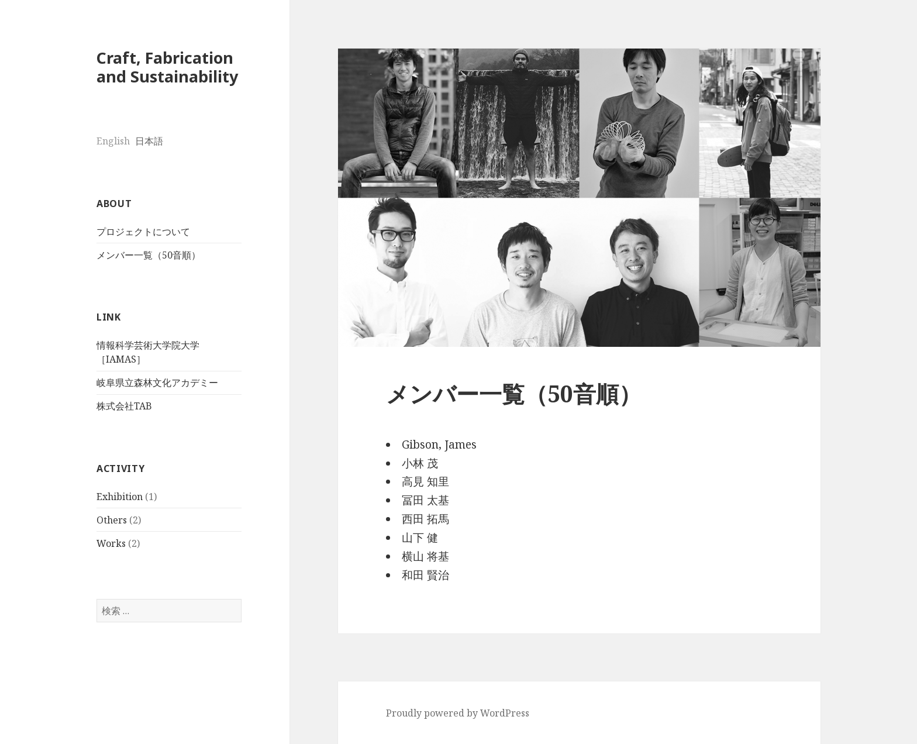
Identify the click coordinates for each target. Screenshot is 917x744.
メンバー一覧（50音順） (148, 255)
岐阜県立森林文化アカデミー (157, 382)
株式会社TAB (124, 405)
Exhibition (119, 496)
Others (111, 520)
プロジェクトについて (143, 231)
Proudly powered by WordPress (457, 713)
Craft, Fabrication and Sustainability (167, 67)
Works (111, 543)
